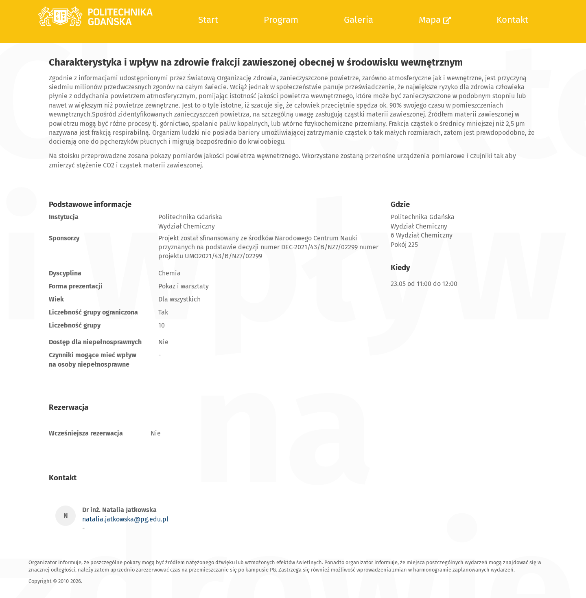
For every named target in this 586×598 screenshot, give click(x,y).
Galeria (358, 19)
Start (208, 19)
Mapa (435, 19)
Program (281, 19)
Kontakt (512, 19)
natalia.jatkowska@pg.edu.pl (125, 519)
